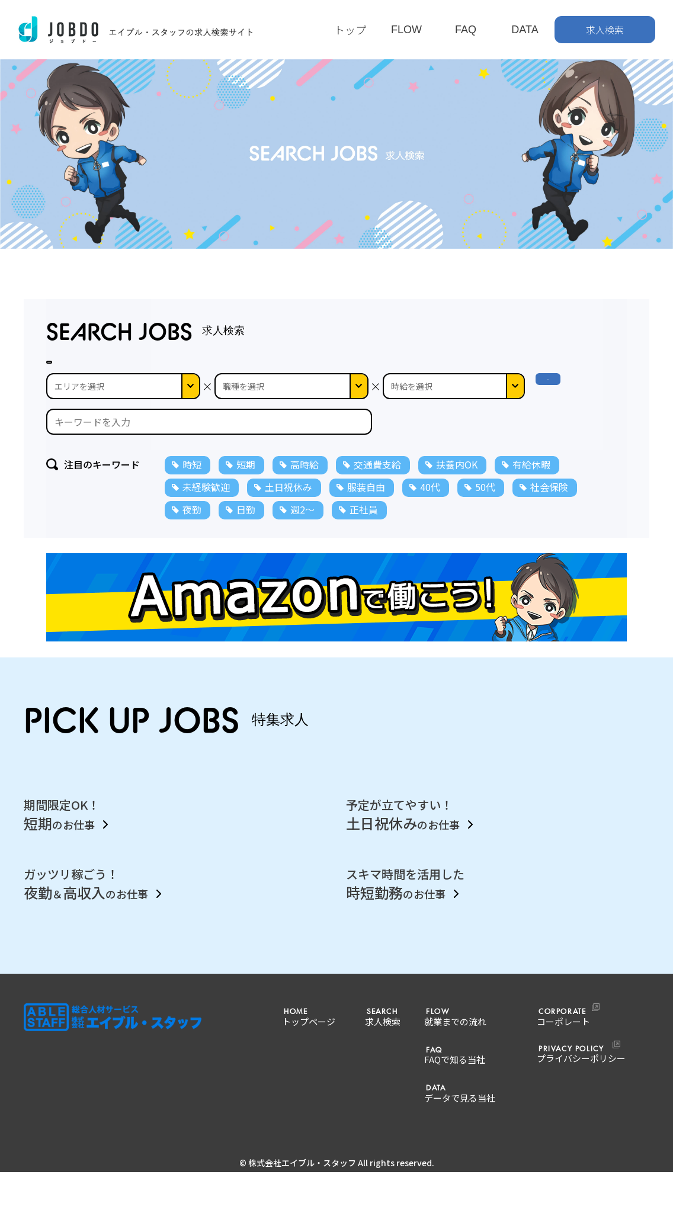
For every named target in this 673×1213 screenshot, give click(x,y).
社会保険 (549, 510)
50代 (485, 510)
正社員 (364, 532)
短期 (245, 487)
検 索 (558, 409)
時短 (191, 487)
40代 (430, 510)
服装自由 (366, 510)
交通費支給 (377, 487)
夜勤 (191, 532)
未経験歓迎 (206, 510)
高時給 (304, 487)
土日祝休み (288, 510)
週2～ (302, 532)
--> (454, 409)
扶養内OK (456, 487)
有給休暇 (531, 487)
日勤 (245, 532)
